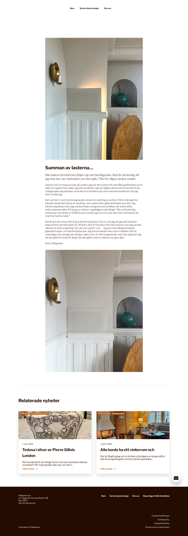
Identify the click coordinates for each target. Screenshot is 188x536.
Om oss (107, 8)
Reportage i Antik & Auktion (156, 496)
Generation (164, 527)
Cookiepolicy (163, 519)
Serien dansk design (89, 8)
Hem (72, 8)
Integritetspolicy (162, 523)
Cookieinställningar (161, 516)
